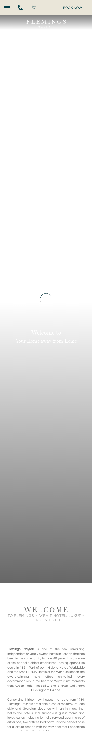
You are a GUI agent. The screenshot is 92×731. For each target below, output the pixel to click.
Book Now (72, 8)
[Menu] (6, 7)
